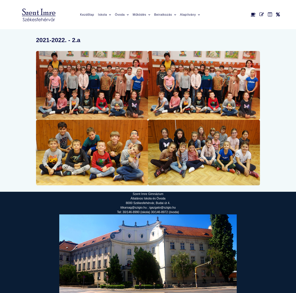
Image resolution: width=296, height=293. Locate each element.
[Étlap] (254, 14)
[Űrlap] (262, 14)
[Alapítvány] (278, 14)
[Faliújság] (270, 14)
